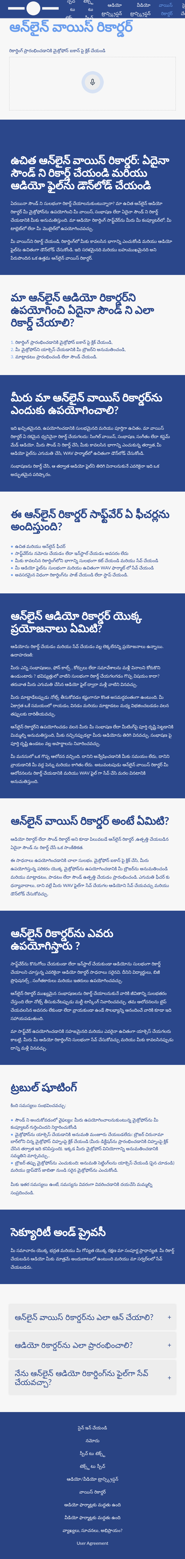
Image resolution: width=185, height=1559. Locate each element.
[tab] (92, 1317)
